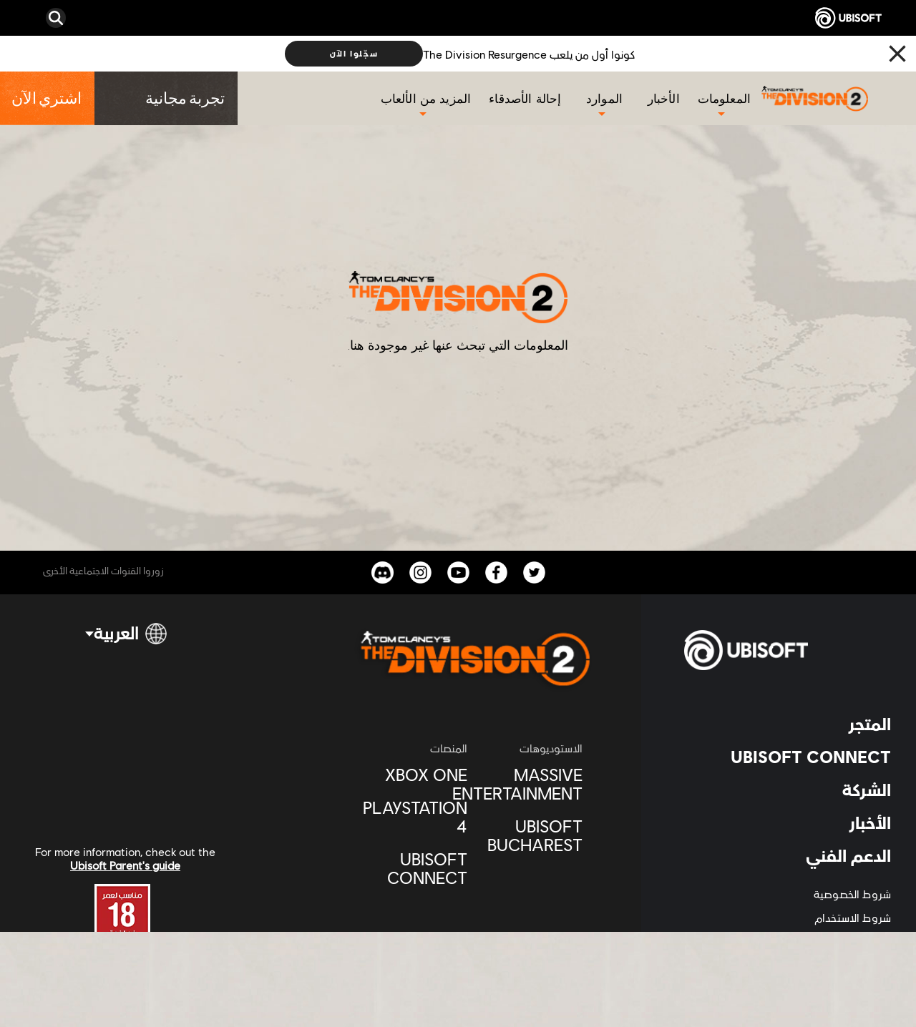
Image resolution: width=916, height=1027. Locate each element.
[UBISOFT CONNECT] (787, 756)
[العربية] (125, 639)
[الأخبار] (665, 98)
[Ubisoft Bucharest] (532, 835)
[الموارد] (605, 98)
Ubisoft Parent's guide (125, 865)
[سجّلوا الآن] (354, 54)
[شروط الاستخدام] (787, 917)
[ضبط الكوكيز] (863, 964)
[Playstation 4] (416, 816)
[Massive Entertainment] (532, 783)
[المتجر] (787, 723)
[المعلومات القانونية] (787, 941)
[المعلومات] (724, 98)
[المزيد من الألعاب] (426, 98)
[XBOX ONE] (416, 774)
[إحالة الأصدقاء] (527, 98)
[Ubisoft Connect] (416, 868)
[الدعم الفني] (787, 855)
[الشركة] (787, 789)
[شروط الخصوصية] (787, 894)
